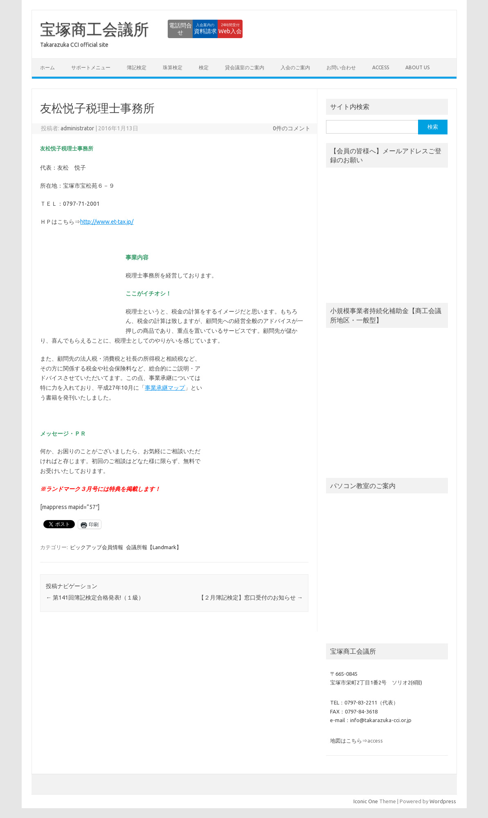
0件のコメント (291, 128)
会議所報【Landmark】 (154, 547)
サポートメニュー (90, 67)
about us (417, 67)
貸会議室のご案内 (244, 67)
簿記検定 (136, 67)
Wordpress (443, 801)
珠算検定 (172, 67)
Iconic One (365, 801)
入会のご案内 (295, 67)
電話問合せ (130, 28)
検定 (204, 67)
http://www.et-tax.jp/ (106, 221)
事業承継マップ (165, 387)
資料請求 (175, 28)
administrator (77, 128)
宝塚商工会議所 (94, 29)
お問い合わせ (341, 67)
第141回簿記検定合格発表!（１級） (95, 597)
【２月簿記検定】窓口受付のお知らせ (250, 597)
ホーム (47, 67)
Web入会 (220, 28)
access (380, 67)
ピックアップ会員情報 (96, 547)
